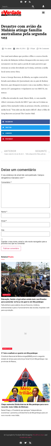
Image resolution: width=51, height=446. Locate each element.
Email (4, 221)
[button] (43, 12)
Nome (4, 212)
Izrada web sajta (25, 437)
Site (2, 230)
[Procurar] (33, 6)
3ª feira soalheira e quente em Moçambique (19, 353)
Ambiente (6, 294)
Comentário (6, 182)
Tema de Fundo (9, 400)
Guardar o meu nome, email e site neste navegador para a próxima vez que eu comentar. (24, 242)
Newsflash (7, 348)
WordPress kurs (38, 435)
